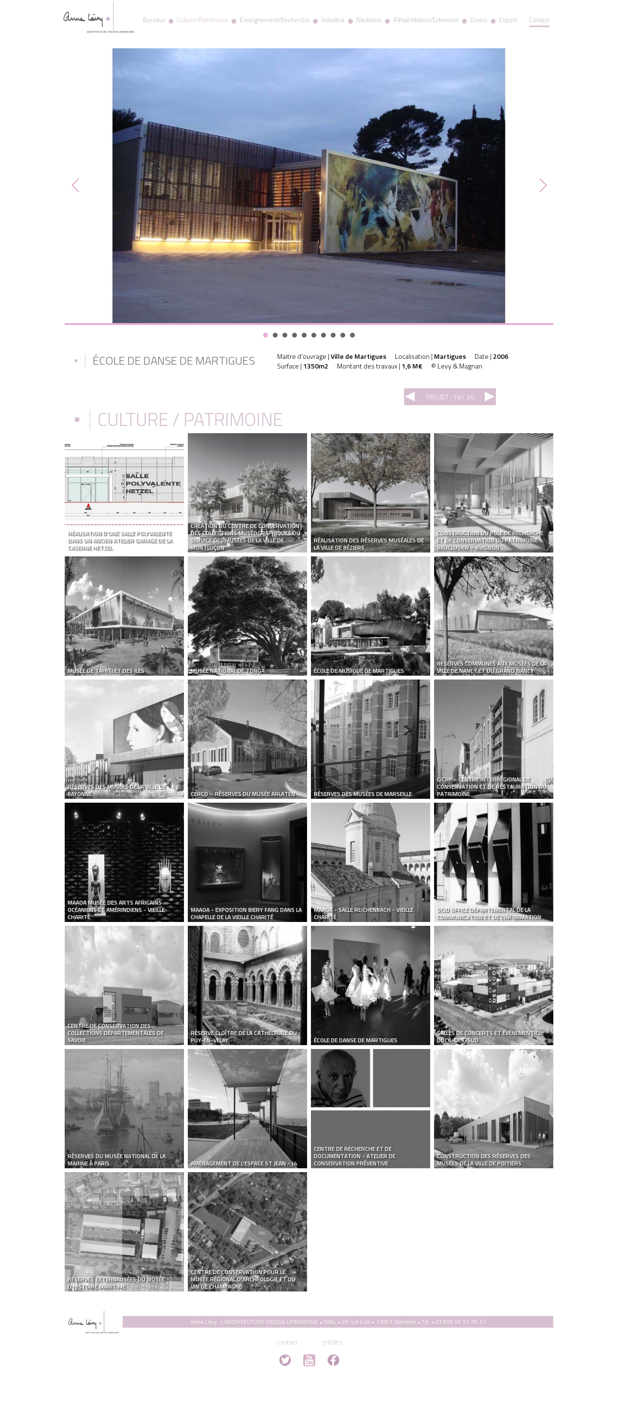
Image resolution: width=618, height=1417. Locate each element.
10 (352, 335)
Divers (478, 20)
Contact (539, 20)
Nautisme (368, 20)
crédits (332, 1342)
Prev (77, 185)
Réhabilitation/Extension (426, 20)
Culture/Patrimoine (202, 20)
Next (540, 185)
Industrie (333, 20)
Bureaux (154, 20)
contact (287, 1342)
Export (508, 20)
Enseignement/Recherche (274, 20)
